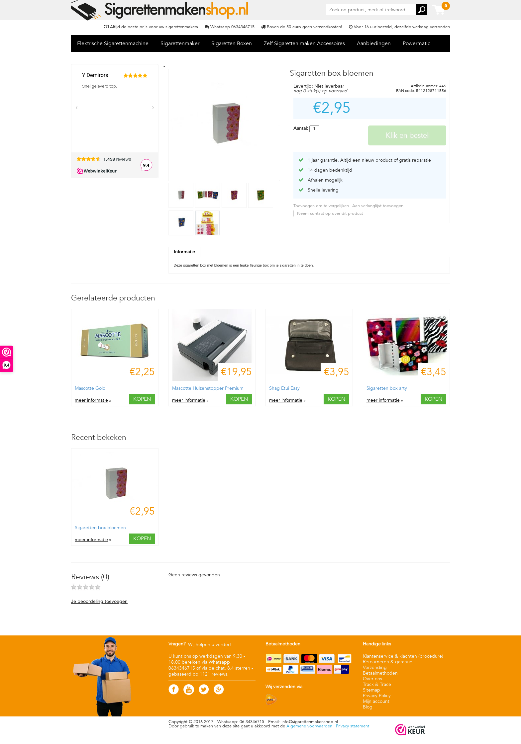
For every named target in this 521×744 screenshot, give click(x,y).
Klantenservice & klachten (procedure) (403, 656)
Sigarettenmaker (179, 43)
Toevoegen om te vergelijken (321, 206)
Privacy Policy (377, 696)
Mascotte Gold (90, 388)
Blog (367, 707)
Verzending (375, 667)
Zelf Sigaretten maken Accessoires (304, 43)
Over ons (372, 679)
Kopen (142, 399)
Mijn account (376, 701)
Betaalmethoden (380, 673)
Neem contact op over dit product (330, 213)
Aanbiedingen (374, 43)
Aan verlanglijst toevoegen (377, 206)
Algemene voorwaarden (309, 726)
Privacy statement (352, 726)
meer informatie (91, 400)
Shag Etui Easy (284, 388)
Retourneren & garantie (387, 662)
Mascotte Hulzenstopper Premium (208, 388)
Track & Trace (377, 684)
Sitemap (371, 690)
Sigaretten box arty (386, 388)
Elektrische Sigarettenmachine (113, 43)
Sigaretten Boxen (231, 43)
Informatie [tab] (184, 252)
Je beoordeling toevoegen (99, 601)
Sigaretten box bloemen (100, 528)
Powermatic (416, 43)
